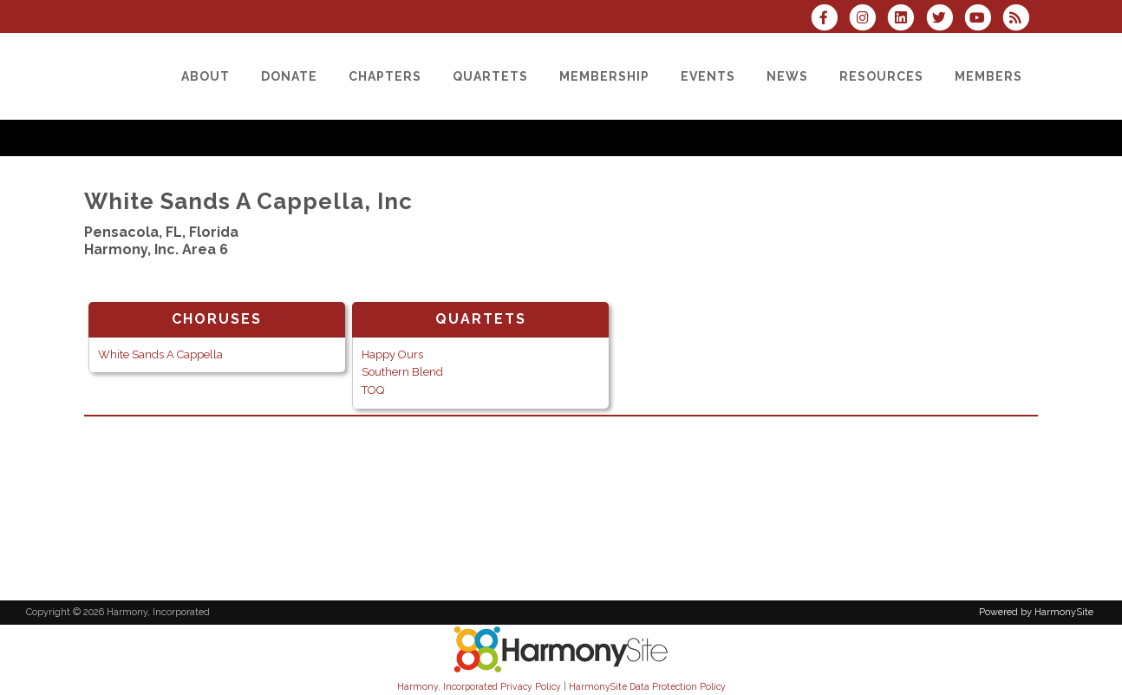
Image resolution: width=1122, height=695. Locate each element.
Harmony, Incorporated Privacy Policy (479, 686)
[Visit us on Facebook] (830, 19)
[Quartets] (490, 76)
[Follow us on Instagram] (868, 19)
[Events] (708, 76)
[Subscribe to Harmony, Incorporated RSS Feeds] (1020, 19)
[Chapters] (385, 76)
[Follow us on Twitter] (944, 19)
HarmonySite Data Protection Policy (647, 686)
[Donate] (289, 76)
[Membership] (604, 76)
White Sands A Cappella (160, 354)
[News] (787, 76)
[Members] (988, 76)
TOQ (373, 390)
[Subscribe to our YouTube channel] (983, 19)
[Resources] (881, 76)
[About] (205, 76)
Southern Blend (402, 371)
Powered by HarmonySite (1036, 612)
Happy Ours (392, 354)
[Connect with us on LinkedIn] (906, 19)
